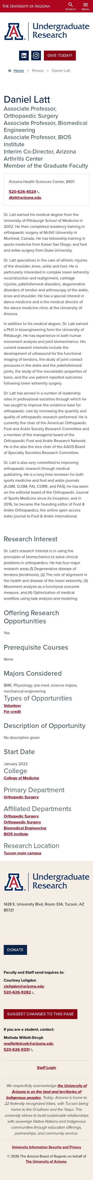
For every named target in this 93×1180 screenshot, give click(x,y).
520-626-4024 (24, 191)
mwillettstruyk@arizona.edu (28, 1043)
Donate (15, 949)
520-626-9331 (18, 1049)
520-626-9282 (19, 992)
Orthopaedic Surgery (22, 822)
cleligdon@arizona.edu (24, 986)
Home (19, 70)
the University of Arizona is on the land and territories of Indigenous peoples (46, 1091)
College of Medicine (21, 778)
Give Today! (59, 55)
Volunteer (12, 705)
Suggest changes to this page (40, 1014)
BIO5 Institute (16, 834)
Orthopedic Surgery (21, 797)
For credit (12, 711)
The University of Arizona (46, 1161)
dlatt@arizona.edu (25, 197)
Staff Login (46, 1067)
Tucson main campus (22, 853)
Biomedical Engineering (25, 828)
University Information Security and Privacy (46, 1147)
